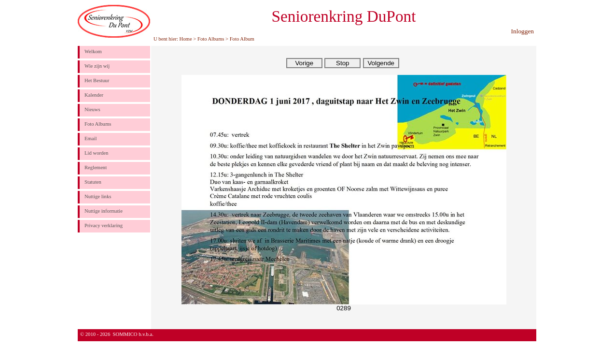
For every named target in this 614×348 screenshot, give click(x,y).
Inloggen (522, 31)
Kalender (93, 95)
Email (90, 138)
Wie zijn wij (97, 66)
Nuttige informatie (103, 211)
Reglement (95, 167)
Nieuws (92, 109)
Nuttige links (97, 196)
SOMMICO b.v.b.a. (133, 334)
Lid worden (96, 153)
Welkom (93, 51)
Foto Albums (210, 39)
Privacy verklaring (103, 225)
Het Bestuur (96, 80)
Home (186, 39)
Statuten (92, 182)
